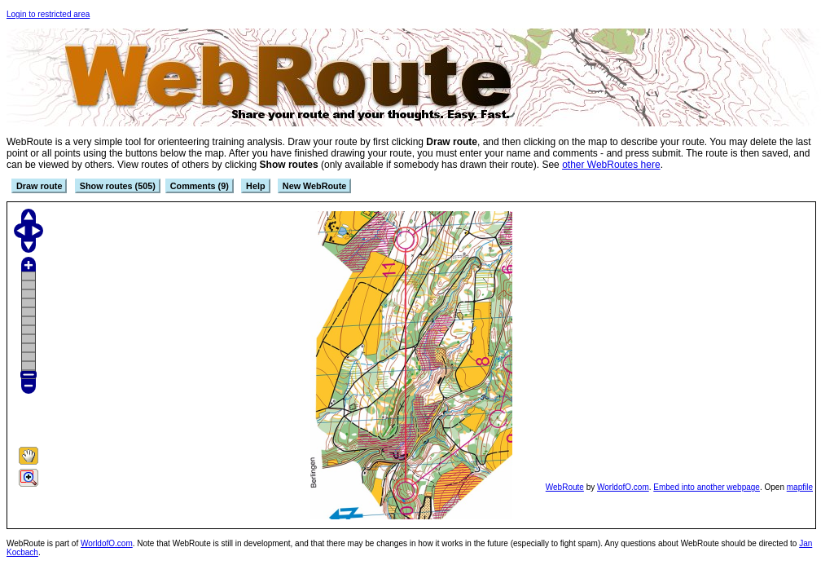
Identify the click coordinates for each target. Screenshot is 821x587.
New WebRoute (314, 186)
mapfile (800, 487)
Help (255, 186)
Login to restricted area (48, 14)
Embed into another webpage (706, 487)
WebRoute (565, 487)
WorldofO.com (623, 487)
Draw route (39, 186)
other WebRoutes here (611, 164)
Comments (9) (199, 186)
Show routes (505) (118, 186)
